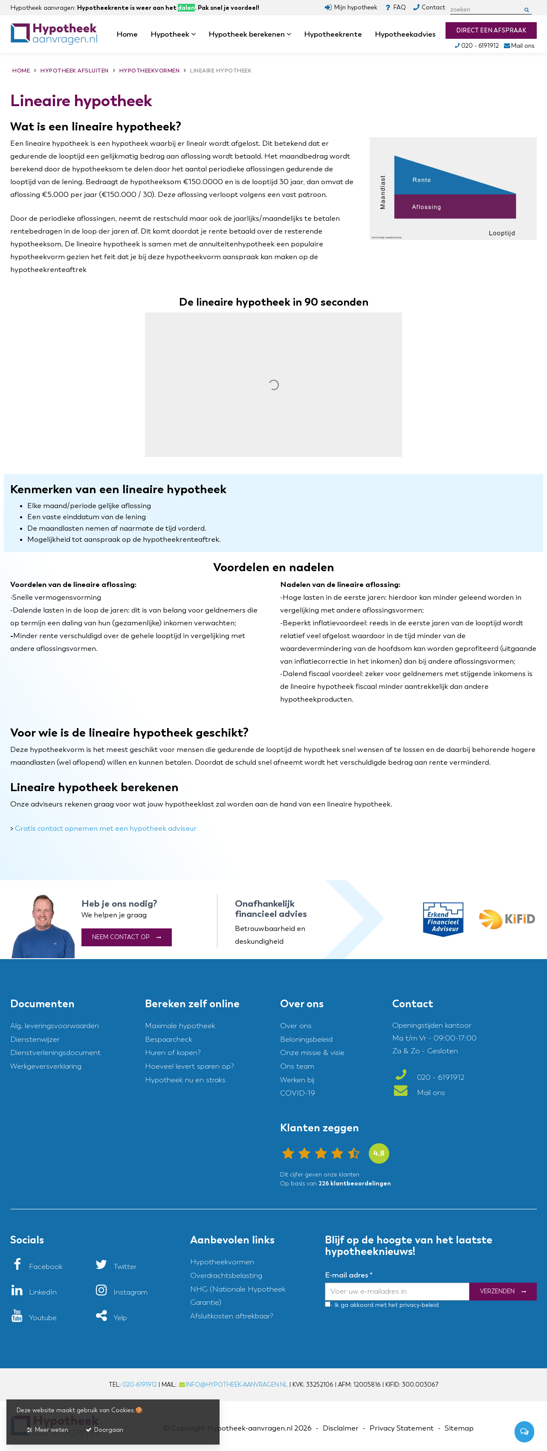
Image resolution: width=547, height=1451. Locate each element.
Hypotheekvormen (222, 1261)
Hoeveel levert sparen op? (189, 1066)
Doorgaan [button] (104, 1430)
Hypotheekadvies (405, 34)
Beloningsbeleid (306, 1039)
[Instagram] (121, 1292)
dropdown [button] (196, 34)
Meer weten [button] (47, 1430)
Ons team (297, 1066)
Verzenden (497, 1291)
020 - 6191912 (476, 45)
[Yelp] (111, 1317)
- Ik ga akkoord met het (364, 1305)
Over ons (296, 1025)
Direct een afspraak (491, 30)
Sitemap (459, 1428)
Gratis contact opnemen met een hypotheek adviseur (106, 828)
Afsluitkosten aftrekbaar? (231, 1316)
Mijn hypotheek (355, 7)
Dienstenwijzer (35, 1039)
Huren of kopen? (173, 1052)
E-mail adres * (349, 1275)
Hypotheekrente (333, 34)
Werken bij (297, 1079)
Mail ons (519, 45)
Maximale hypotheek (180, 1025)
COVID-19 (297, 1093)
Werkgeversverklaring (45, 1066)
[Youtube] (33, 1317)
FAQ (399, 7)
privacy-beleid (418, 1305)
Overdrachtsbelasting (226, 1275)
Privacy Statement (402, 1428)
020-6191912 (139, 1384)
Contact (433, 7)
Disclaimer (341, 1428)
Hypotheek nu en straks (185, 1079)
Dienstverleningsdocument (55, 1052)
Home (127, 34)
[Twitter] (116, 1266)
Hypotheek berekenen (249, 34)
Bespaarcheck (168, 1039)
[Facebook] (36, 1266)
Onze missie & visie (312, 1052)
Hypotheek (173, 34)
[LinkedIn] (33, 1292)
